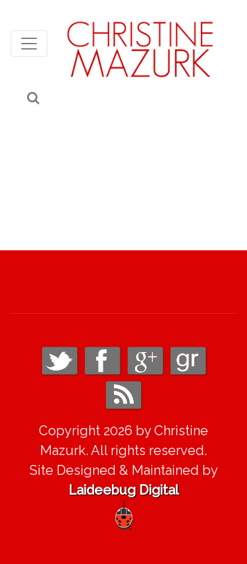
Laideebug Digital (123, 490)
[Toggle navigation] (29, 43)
